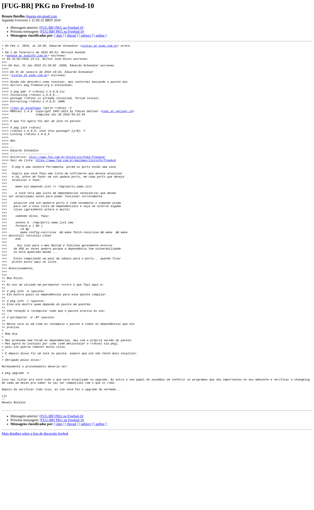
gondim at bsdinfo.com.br (27, 58)
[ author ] (100, 35)
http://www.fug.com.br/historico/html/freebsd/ (67, 180)
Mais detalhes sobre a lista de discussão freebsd (35, 506)
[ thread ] (71, 35)
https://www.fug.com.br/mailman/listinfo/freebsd (76, 184)
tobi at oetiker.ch (117, 125)
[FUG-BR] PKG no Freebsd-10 (61, 27)
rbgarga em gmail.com (41, 16)
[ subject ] (86, 35)
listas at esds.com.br (100, 46)
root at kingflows (26, 121)
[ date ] (59, 35)
